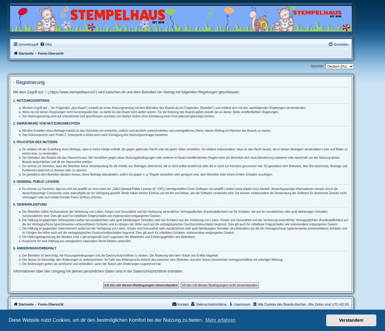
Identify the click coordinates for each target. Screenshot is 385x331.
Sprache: (317, 66)
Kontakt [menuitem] (180, 304)
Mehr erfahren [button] (220, 320)
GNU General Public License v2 (134, 189)
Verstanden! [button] (351, 320)
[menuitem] (46, 44)
